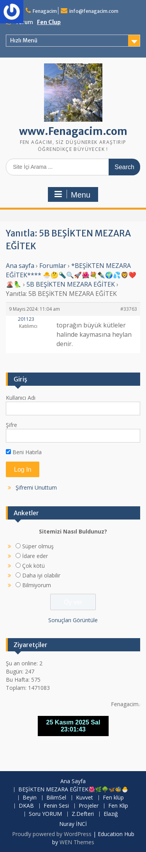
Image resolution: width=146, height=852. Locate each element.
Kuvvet (84, 797)
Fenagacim (45, 11)
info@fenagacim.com (93, 11)
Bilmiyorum (36, 585)
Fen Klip (118, 805)
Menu (72, 194)
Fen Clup (49, 22)
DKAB (26, 805)
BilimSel (56, 797)
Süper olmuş (38, 546)
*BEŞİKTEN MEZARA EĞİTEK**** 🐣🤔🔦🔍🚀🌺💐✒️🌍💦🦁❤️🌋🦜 (71, 275)
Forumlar (52, 265)
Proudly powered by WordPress (51, 834)
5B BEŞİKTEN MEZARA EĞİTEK (70, 284)
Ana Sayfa (73, 781)
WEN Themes (77, 842)
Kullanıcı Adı (20, 397)
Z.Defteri (83, 814)
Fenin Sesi (56, 805)
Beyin (30, 797)
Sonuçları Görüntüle (73, 620)
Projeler (89, 805)
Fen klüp (113, 797)
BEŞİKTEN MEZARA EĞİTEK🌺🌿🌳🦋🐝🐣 (73, 789)
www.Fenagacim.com (73, 131)
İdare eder (35, 556)
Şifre (11, 425)
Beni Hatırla (24, 452)
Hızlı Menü (23, 40)
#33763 (128, 309)
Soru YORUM (45, 814)
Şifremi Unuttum (36, 487)
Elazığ (111, 814)
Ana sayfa (20, 265)
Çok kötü (33, 565)
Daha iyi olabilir (41, 575)
